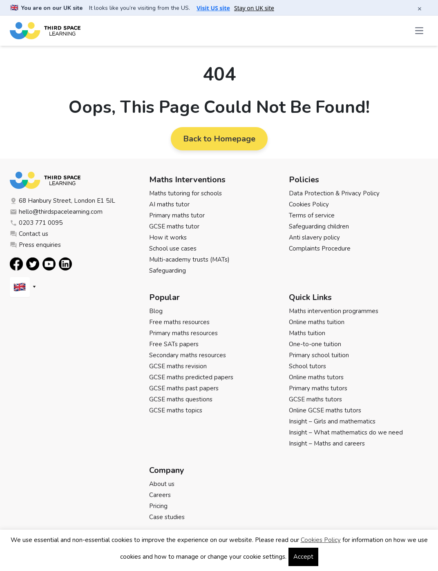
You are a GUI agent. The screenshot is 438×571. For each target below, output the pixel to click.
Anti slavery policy (314, 237)
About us (161, 484)
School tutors (307, 366)
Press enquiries (35, 245)
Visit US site (213, 8)
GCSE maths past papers (184, 388)
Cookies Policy (309, 204)
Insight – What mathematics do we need (346, 432)
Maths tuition (307, 333)
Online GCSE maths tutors (325, 410)
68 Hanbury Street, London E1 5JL (62, 201)
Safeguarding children (319, 226)
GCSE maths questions (180, 399)
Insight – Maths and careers (327, 443)
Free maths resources (179, 322)
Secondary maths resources (187, 355)
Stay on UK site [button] (254, 8)
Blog (156, 311)
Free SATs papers (174, 344)
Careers (160, 495)
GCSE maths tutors (315, 399)
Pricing (158, 506)
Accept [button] (303, 557)
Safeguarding (167, 270)
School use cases (173, 248)
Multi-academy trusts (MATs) (189, 259)
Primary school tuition (319, 355)
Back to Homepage (219, 138)
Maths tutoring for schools (185, 193)
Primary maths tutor (177, 215)
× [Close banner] (420, 8)
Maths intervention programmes (333, 311)
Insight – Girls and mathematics (332, 421)
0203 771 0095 (36, 223)
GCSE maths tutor (174, 226)
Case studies (167, 517)
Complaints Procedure (320, 248)
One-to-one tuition (315, 344)
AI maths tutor (169, 204)
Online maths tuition (316, 322)
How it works (168, 237)
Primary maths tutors (318, 388)
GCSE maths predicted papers (191, 377)
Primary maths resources (183, 333)
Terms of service (312, 215)
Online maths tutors (316, 377)
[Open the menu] (420, 30)
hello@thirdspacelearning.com (56, 212)
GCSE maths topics (175, 410)
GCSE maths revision (178, 366)
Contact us (29, 234)
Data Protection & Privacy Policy (334, 193)
